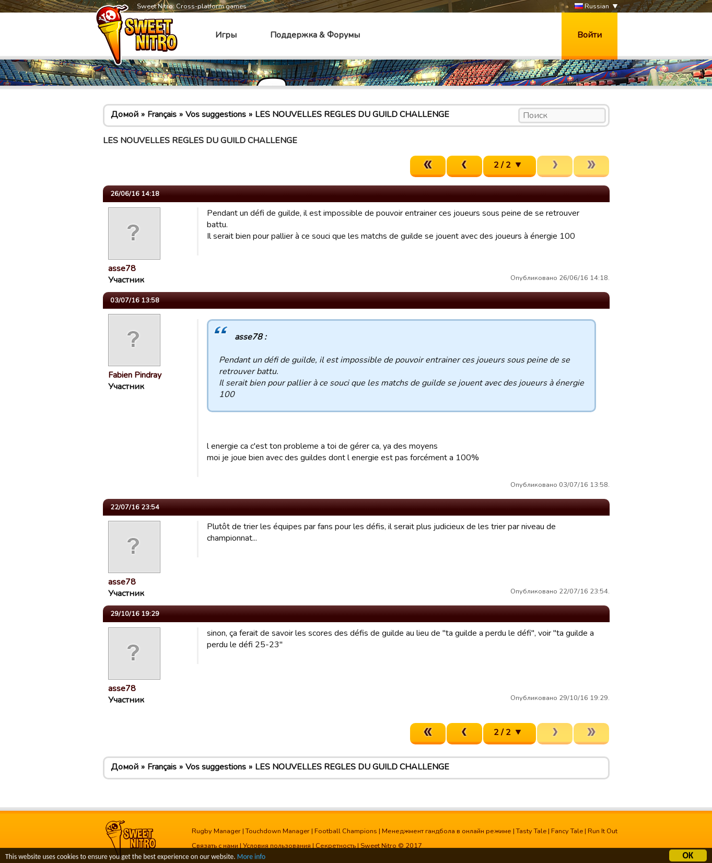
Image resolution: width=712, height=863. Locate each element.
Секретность (336, 845)
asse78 (122, 268)
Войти (589, 35)
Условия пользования (277, 845)
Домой (124, 114)
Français (162, 114)
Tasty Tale (531, 831)
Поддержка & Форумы (315, 35)
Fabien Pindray (134, 375)
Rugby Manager (216, 831)
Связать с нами (215, 845)
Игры (226, 35)
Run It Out (602, 831)
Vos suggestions (215, 114)
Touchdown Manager (278, 831)
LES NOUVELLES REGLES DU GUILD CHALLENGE (352, 114)
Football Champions (345, 831)
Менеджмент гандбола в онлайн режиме (446, 831)
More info (251, 858)
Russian (592, 6)
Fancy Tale (567, 831)
